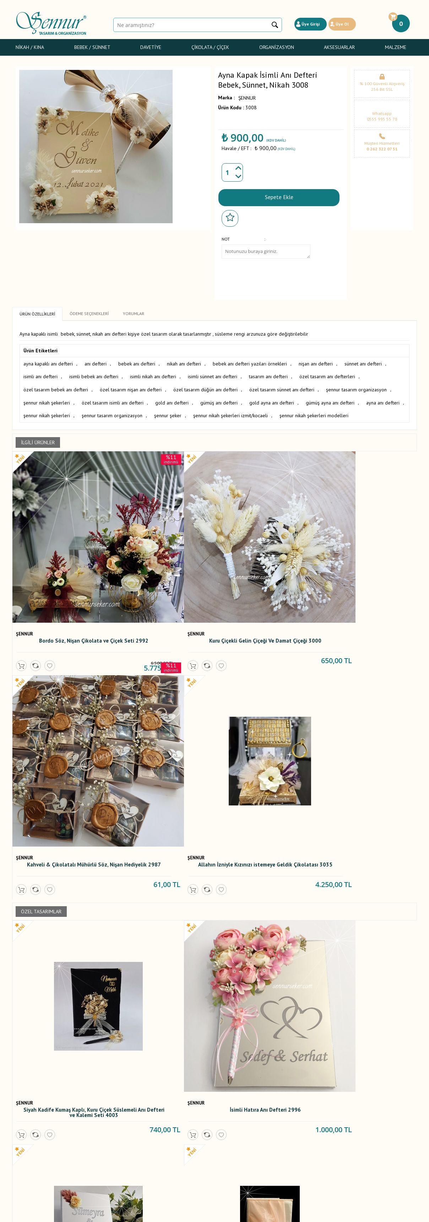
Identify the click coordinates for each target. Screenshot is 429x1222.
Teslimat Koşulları (101, 1105)
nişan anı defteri (316, 362)
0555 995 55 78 (382, 119)
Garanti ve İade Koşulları (109, 1129)
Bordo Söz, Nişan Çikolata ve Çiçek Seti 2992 (62, 569)
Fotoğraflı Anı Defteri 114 (264, 896)
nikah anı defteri (184, 362)
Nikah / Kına (30, 47)
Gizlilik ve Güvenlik (103, 1136)
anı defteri (96, 362)
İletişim (158, 1152)
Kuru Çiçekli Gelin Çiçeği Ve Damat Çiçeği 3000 (163, 569)
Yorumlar (160, 1113)
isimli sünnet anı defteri (212, 375)
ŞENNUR (247, 98)
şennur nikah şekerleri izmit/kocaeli (230, 412)
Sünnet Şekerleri (33, 1136)
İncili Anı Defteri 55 (365, 896)
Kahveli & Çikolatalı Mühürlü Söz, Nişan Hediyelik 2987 (264, 569)
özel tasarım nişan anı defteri (131, 387)
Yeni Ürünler (164, 1121)
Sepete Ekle (279, 196)
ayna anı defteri (383, 400)
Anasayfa (160, 1105)
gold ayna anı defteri (271, 400)
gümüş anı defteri (219, 400)
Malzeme (395, 47)
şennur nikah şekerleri (46, 400)
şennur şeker (167, 412)
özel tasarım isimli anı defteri (112, 400)
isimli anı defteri (40, 375)
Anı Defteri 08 (62, 896)
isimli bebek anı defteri (93, 375)
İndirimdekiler (165, 1129)
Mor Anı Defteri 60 (163, 896)
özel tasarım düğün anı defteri (205, 387)
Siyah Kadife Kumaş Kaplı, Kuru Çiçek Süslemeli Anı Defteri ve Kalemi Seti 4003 (62, 746)
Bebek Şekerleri (33, 1113)
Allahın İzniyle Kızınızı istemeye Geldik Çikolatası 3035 (365, 569)
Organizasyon (276, 47)
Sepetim (159, 1144)
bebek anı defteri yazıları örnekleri (250, 362)
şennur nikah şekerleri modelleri (313, 412)
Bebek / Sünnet (92, 47)
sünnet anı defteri (363, 362)
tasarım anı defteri (268, 375)
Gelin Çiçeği (28, 1129)
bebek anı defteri (136, 362)
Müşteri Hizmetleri (170, 1136)
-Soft (178, 1213)
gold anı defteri (172, 400)
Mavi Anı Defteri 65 (62, 1049)
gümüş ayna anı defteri (330, 400)
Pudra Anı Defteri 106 (365, 742)
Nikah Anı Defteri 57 (163, 1049)
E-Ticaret (194, 1213)
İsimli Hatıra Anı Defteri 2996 (163, 742)
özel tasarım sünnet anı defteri (281, 387)
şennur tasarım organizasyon (356, 387)
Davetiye (150, 47)
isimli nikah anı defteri (153, 375)
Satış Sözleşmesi (101, 1121)
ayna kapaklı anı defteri (48, 362)
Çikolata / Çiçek (210, 47)
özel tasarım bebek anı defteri (55, 387)
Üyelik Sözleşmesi (102, 1113)
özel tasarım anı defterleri (327, 375)
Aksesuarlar (339, 47)
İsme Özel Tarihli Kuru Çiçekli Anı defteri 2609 (264, 744)
